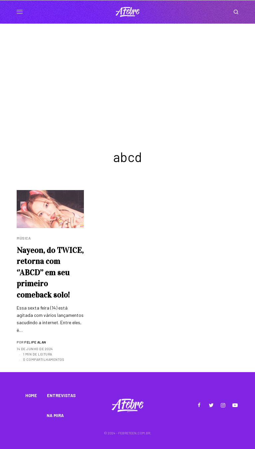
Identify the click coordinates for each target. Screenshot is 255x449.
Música (24, 238)
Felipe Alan (35, 342)
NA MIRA (55, 415)
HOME (31, 395)
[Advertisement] (127, 73)
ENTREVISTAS (61, 395)
